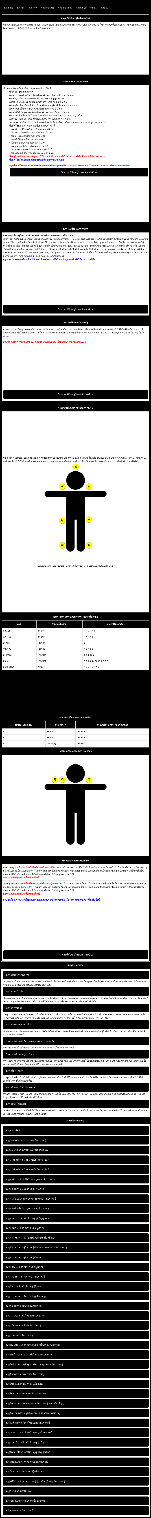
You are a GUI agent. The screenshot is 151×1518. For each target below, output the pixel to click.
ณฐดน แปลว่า (13, 1130)
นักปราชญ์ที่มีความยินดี (27, 1150)
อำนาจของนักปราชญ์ (26, 1140)
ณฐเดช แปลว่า (14, 1140)
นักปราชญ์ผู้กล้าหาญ (25, 1471)
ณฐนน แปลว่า (13, 1150)
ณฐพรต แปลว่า (14, 1198)
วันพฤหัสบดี (80, 7)
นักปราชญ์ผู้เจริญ (25, 1228)
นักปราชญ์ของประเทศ (26, 1393)
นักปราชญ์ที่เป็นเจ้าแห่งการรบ (33, 1345)
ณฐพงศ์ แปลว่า (14, 1179)
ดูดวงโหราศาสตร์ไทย (17, 975)
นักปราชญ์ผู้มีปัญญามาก (28, 1218)
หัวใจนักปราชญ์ (23, 1325)
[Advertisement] (75, 51)
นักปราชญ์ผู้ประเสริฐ (25, 1189)
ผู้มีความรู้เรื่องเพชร (25, 1257)
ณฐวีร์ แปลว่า (13, 1471)
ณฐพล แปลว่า (13, 1237)
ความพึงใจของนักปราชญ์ (29, 1354)
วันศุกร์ (93, 7)
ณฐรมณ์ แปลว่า (14, 1354)
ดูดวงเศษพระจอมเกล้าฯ (19, 1024)
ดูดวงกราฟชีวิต (14, 1008)
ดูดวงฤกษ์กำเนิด (15, 991)
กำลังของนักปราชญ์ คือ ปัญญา (30, 1237)
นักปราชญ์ (19, 1335)
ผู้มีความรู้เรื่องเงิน (24, 1384)
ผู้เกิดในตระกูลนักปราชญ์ (28, 1422)
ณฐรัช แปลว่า (13, 1374)
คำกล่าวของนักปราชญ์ (27, 1461)
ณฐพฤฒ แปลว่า (14, 1218)
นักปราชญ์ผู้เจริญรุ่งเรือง (28, 1452)
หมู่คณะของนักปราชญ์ (28, 1208)
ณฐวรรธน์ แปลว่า (15, 1442)
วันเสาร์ (104, 7)
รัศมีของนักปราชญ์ (24, 1306)
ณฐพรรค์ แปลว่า (15, 1208)
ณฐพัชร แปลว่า (14, 1247)
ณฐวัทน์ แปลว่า (14, 1461)
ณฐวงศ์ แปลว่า (14, 1422)
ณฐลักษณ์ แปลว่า (15, 1413)
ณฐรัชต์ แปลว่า (14, 1384)
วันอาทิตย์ (8, 7)
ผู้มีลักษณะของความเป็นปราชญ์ (33, 1413)
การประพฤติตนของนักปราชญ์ (31, 1198)
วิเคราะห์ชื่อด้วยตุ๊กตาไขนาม (21, 1054)
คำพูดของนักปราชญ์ (25, 1276)
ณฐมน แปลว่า (13, 1315)
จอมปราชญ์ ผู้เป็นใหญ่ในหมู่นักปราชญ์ (35, 1481)
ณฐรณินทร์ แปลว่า (16, 1345)
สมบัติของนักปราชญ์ (25, 1374)
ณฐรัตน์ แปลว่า (14, 1403)
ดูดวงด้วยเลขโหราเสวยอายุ (20, 1087)
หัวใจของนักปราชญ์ (25, 1315)
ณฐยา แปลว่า (13, 1335)
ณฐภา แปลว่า (13, 1306)
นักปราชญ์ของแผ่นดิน (26, 1500)
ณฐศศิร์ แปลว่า (14, 1481)
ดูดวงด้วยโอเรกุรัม (16, 1104)
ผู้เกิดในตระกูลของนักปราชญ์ (30, 1179)
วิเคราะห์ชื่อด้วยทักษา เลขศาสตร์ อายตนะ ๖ (30, 1041)
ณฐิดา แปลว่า (13, 1510)
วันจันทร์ (21, 7)
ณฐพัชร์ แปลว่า (14, 1257)
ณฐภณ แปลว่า (14, 1276)
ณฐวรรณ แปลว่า (15, 1432)
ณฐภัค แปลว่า (13, 1286)
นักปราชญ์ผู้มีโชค (23, 1286)
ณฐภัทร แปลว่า (14, 1296)
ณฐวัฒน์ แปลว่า (14, 1452)
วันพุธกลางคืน (65, 7)
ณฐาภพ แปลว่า (14, 1500)
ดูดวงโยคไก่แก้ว (15, 1070)
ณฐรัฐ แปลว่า (13, 1393)
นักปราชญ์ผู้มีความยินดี (27, 1159)
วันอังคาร (32, 7)
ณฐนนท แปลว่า (14, 1159)
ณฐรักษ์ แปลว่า (14, 1364)
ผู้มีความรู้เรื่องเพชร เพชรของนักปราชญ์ (36, 1247)
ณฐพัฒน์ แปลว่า (14, 1267)
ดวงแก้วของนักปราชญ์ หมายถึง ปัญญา (36, 1403)
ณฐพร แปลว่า (13, 1189)
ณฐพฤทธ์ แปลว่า (15, 1228)
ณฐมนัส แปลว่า (14, 1325)
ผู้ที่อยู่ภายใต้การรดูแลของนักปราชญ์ (34, 1364)
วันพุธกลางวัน (48, 7)
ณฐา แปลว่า (12, 1491)
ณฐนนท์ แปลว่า (14, 1169)
